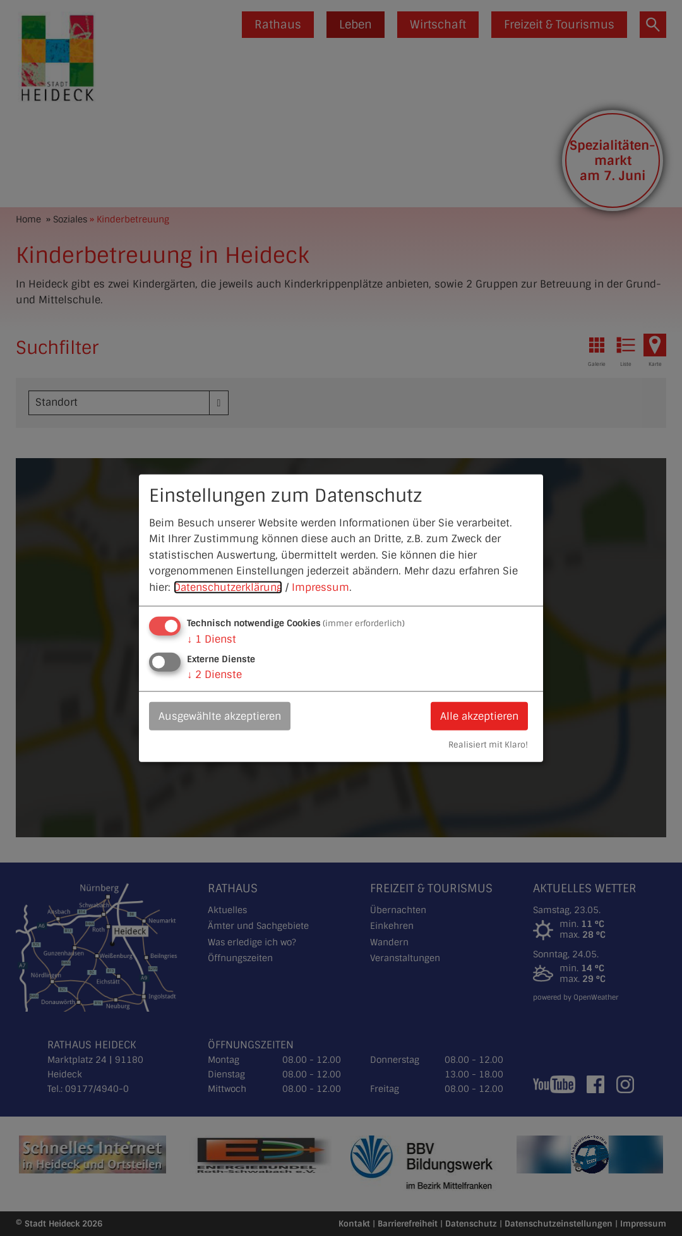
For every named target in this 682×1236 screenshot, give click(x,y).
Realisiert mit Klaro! (488, 744)
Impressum (320, 587)
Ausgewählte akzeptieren (220, 715)
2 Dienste (214, 674)
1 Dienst (211, 638)
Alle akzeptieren (479, 715)
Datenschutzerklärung (228, 587)
